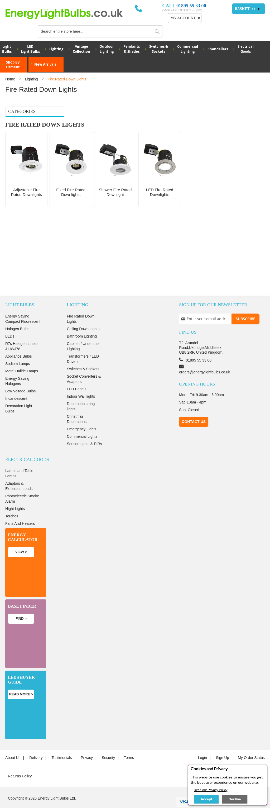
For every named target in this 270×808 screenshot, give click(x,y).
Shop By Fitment (13, 64)
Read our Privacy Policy (210, 790)
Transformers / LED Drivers (83, 348)
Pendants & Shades (131, 49)
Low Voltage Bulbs (20, 380)
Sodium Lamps (17, 353)
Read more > (21, 684)
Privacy (87, 747)
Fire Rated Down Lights (80, 308)
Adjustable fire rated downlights (23, 125)
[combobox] (100, 31)
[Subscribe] (245, 308)
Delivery (36, 747)
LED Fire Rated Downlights (27, 148)
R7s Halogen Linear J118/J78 (21, 335)
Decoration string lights (81, 395)
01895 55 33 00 (191, 5)
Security (108, 747)
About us (13, 747)
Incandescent (16, 388)
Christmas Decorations (76, 408)
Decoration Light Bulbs (18, 397)
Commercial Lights (82, 426)
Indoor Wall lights (81, 385)
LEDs (9, 325)
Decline (235, 799)
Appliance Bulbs (18, 345)
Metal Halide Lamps (21, 360)
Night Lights (15, 498)
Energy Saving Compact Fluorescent (22, 308)
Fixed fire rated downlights (28, 134)
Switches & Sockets (158, 49)
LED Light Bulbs (30, 49)
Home (10, 79)
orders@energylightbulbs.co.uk (204, 361)
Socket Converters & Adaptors (83, 368)
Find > (21, 608)
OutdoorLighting (106, 49)
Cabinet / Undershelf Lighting (83, 335)
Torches (11, 505)
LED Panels (76, 378)
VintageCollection (81, 49)
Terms (129, 747)
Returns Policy (20, 765)
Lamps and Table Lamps (19, 463)
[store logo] (70, 13)
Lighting (56, 49)
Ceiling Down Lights (83, 318)
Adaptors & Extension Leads (19, 475)
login (202, 747)
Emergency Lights (81, 418)
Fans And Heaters (20, 513)
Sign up (222, 747)
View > (21, 541)
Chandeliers (218, 49)
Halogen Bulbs (17, 318)
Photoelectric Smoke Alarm (22, 488)
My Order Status (251, 747)
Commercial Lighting (187, 49)
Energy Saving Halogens (17, 370)
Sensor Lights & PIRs (84, 433)
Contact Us (194, 411)
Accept (206, 799)
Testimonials (61, 747)
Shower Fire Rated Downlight (28, 141)
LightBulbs (7, 49)
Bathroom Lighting (82, 325)
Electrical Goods (246, 49)
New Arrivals (45, 64)
